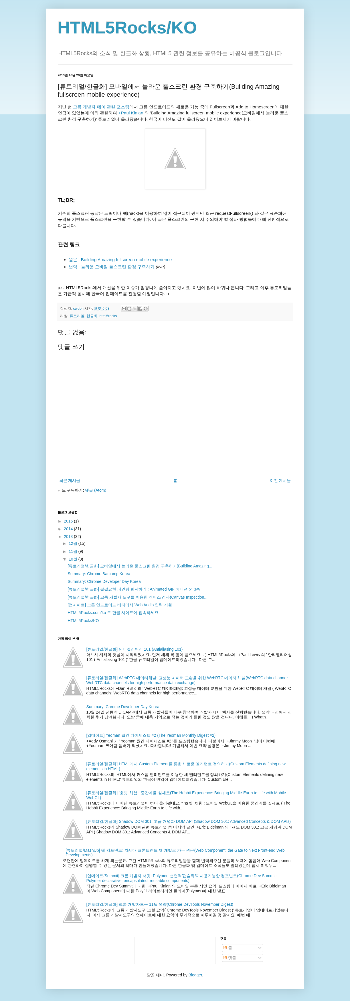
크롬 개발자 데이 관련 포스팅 (101, 106)
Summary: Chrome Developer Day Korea (104, 581)
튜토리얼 (77, 316)
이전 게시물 (280, 480)
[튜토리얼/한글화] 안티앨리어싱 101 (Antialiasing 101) (134, 649)
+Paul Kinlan (130, 112)
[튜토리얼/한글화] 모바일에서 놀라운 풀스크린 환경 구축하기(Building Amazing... (140, 566)
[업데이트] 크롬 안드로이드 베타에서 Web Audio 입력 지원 (120, 605)
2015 (69, 521)
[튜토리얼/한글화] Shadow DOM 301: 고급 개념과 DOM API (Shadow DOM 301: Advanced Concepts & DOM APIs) (188, 821)
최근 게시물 (69, 480)
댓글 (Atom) (95, 490)
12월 (73, 543)
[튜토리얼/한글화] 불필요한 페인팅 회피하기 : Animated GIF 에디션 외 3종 (134, 589)
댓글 (230, 958)
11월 (73, 551)
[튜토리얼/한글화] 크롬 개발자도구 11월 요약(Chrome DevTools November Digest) (159, 904)
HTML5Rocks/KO (127, 27)
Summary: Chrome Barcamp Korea (99, 573)
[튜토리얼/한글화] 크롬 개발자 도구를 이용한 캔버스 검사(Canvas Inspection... (137, 597)
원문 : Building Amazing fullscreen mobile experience (120, 259)
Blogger (195, 975)
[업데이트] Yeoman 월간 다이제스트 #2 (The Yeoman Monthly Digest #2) (151, 735)
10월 (73, 559)
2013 (69, 536)
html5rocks (108, 316)
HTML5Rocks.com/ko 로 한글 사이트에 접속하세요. (113, 612)
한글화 (92, 316)
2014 (69, 529)
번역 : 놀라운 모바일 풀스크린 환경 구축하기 (112, 266)
